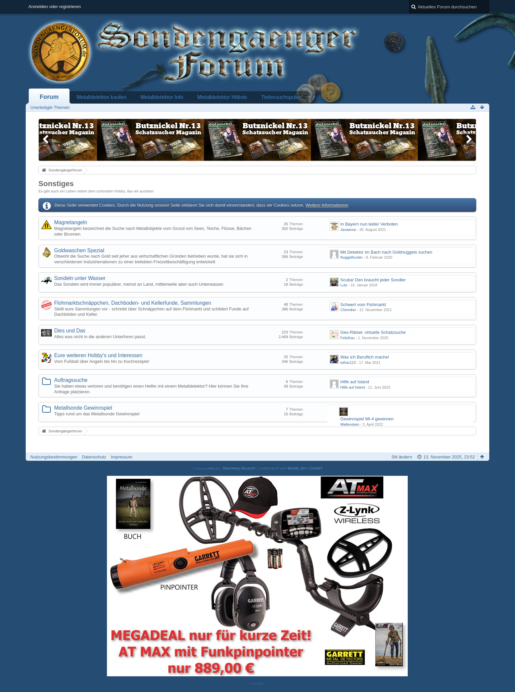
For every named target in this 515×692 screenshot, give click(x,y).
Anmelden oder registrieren (54, 6)
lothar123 (348, 363)
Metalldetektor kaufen (101, 97)
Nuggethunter (351, 257)
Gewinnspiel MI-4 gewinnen (367, 418)
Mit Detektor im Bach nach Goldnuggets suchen (386, 252)
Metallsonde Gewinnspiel (83, 408)
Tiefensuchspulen (281, 97)
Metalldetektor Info (161, 97)
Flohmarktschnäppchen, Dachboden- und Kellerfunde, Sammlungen (132, 303)
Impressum (121, 456)
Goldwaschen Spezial (79, 250)
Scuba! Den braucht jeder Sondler (373, 279)
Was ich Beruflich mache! (364, 357)
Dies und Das (70, 330)
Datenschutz (94, 456)
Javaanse (348, 230)
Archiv (257, 683)
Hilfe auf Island (354, 381)
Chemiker (348, 310)
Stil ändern (401, 456)
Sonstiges (56, 183)
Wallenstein (349, 424)
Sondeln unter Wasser (80, 278)
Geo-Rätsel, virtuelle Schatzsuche (373, 332)
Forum (49, 97)
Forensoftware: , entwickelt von (257, 467)
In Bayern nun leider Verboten (369, 224)
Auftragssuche (71, 380)
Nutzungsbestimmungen (53, 456)
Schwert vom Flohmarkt (363, 304)
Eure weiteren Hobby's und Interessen (98, 355)
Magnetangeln (70, 222)
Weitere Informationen (327, 204)
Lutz (343, 285)
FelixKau (347, 338)
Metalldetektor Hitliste (222, 97)
